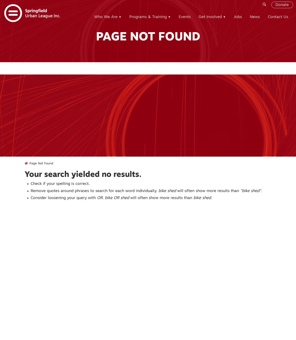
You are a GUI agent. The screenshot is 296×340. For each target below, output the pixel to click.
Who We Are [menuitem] (106, 19)
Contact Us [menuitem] (278, 17)
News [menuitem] (255, 17)
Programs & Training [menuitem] (148, 19)
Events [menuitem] (185, 17)
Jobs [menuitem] (238, 17)
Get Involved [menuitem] (211, 19)
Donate (282, 5)
